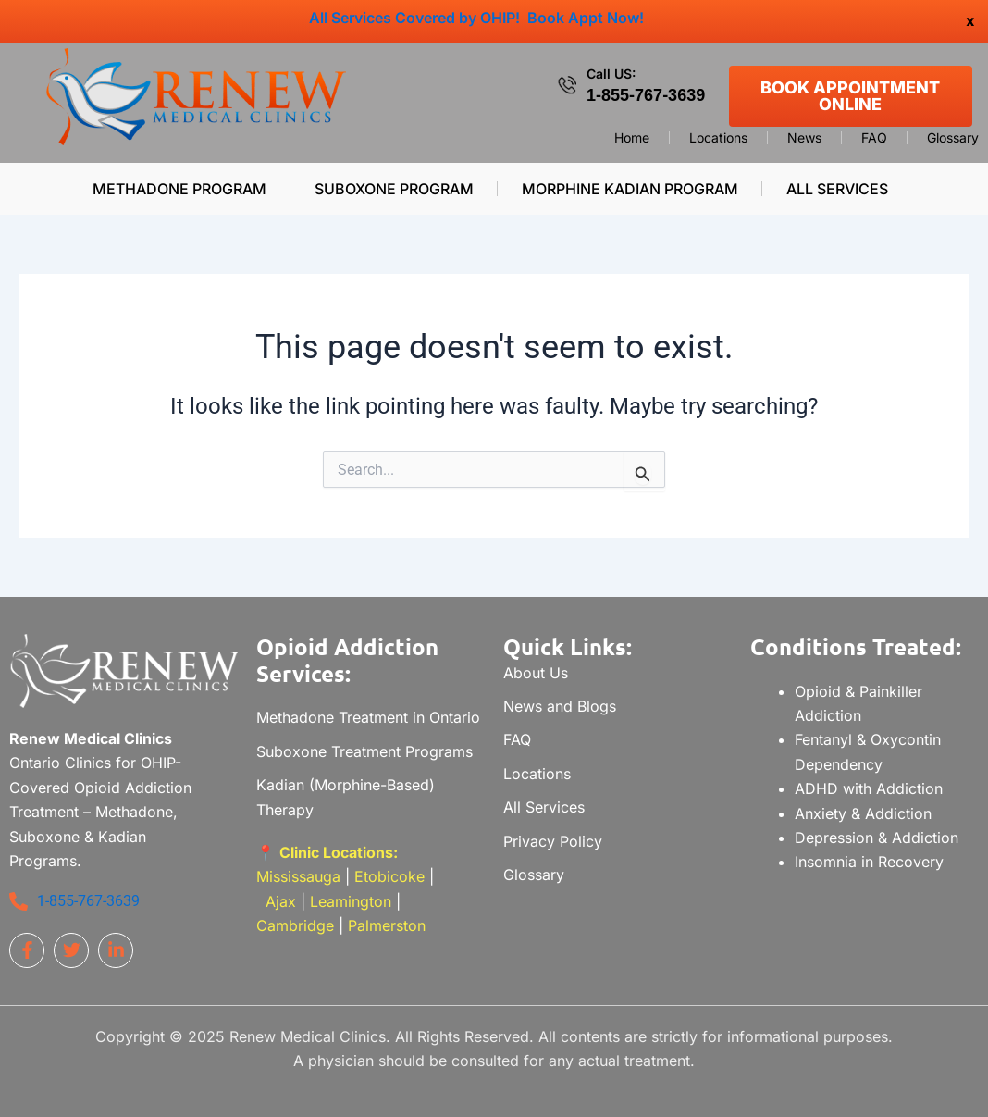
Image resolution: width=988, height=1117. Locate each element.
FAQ (874, 137)
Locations (718, 137)
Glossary (953, 137)
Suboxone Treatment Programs (364, 751)
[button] (841, 188)
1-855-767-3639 (646, 95)
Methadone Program (179, 188)
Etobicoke (389, 876)
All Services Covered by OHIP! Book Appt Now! (476, 17)
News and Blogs (559, 706)
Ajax (281, 901)
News (804, 137)
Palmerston (387, 925)
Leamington (350, 901)
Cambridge (295, 925)
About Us (535, 673)
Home (631, 137)
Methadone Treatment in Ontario (368, 717)
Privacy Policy (552, 841)
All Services (837, 188)
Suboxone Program (394, 188)
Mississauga (300, 876)
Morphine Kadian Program (630, 188)
